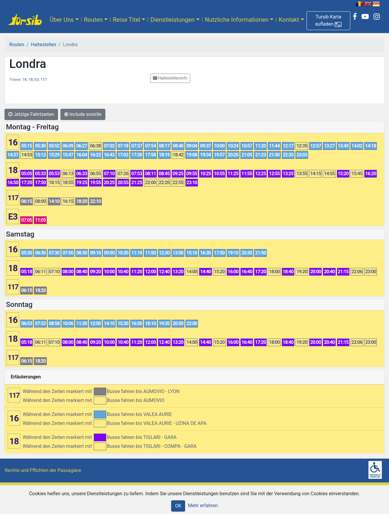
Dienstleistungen (172, 19)
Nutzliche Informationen (236, 19)
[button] (328, 20)
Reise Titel (126, 19)
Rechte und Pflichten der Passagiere (43, 470)
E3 (37, 79)
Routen (93, 19)
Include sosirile (82, 114)
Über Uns (62, 19)
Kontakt (289, 19)
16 (25, 79)
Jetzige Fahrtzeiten (31, 114)
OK (178, 506)
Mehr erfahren (203, 505)
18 (31, 79)
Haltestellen (43, 44)
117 (43, 79)
